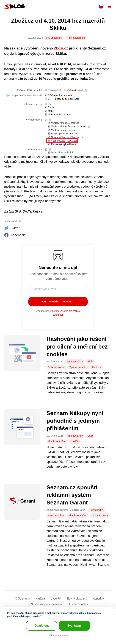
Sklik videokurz (56, 367)
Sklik (90, 361)
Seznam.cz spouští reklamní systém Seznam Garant (71, 495)
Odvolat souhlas (78, 604)
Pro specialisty (54, 37)
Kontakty (98, 598)
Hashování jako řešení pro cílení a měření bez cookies (77, 346)
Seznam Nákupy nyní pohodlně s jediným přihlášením (74, 420)
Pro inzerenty (96, 509)
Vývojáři (56, 598)
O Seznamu (22, 598)
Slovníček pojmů (76, 598)
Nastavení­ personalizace (46, 604)
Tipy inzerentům (76, 37)
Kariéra (40, 598)
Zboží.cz (61, 48)
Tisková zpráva (99, 515)
